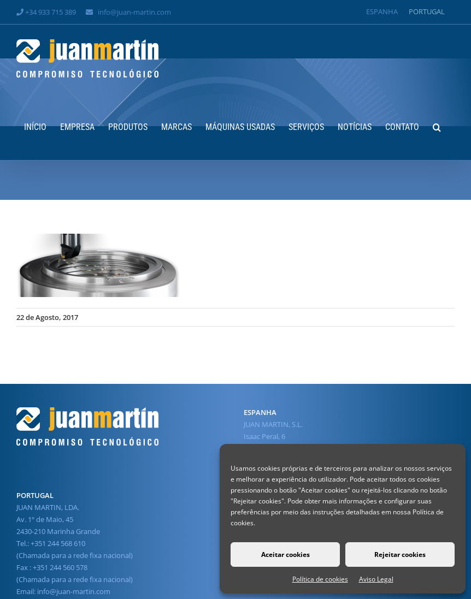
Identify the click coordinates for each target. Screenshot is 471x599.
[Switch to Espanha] (382, 12)
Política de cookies (320, 579)
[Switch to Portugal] (426, 12)
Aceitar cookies (285, 554)
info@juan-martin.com (134, 12)
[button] (437, 126)
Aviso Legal (376, 579)
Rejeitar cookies (400, 554)
